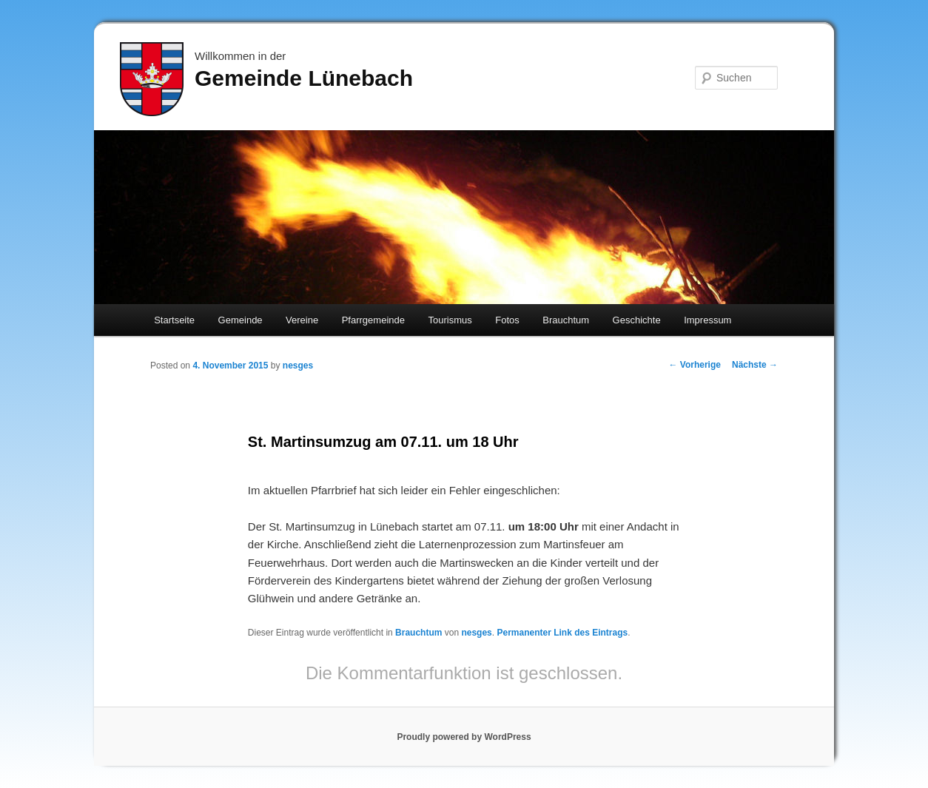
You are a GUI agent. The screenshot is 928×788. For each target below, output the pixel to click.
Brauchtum (565, 320)
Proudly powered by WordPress (464, 737)
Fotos (507, 320)
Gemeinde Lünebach (304, 78)
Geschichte (637, 320)
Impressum (707, 320)
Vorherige (695, 365)
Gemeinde (240, 320)
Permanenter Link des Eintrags (562, 632)
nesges (298, 365)
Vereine (302, 320)
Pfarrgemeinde (373, 320)
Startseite (174, 320)
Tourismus (449, 320)
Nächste (755, 365)
